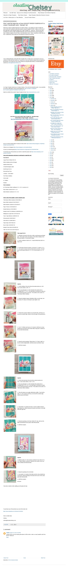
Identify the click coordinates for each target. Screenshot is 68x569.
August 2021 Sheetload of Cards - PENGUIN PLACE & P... (56, 137)
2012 (51, 162)
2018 (51, 155)
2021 (51, 97)
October (52, 102)
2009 (51, 167)
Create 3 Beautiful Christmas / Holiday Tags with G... (56, 107)
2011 (51, 163)
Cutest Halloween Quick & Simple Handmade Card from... (56, 135)
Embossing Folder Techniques (55, 76)
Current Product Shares (30, 17)
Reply (7, 537)
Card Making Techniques (54, 73)
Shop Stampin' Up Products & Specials (46, 13)
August (52, 105)
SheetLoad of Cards (53, 81)
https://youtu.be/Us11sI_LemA (33, 92)
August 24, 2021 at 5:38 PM (15, 532)
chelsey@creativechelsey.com (14, 62)
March (52, 146)
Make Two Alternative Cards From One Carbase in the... (57, 116)
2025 (51, 90)
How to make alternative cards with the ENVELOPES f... (56, 118)
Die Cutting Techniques (53, 75)
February (52, 148)
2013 (51, 160)
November (53, 100)
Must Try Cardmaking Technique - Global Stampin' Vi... (57, 110)
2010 (51, 165)
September (53, 103)
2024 (51, 92)
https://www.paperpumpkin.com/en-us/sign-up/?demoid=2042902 (24, 119)
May (51, 143)
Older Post (43, 557)
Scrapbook (51, 79)
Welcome (5, 13)
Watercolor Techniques (53, 84)
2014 (51, 158)
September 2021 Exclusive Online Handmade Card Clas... (57, 113)
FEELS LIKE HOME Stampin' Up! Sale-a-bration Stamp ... (56, 126)
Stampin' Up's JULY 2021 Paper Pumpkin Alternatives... (56, 132)
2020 (51, 152)
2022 (51, 95)
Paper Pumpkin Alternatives (54, 78)
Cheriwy (7, 532)
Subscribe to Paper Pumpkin (9, 15)
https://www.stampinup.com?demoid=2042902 (13, 511)
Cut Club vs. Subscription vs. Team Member (13, 17)
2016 (51, 157)
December (53, 98)
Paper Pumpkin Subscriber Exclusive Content (39, 15)
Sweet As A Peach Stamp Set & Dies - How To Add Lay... (56, 129)
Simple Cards (52, 82)
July (51, 139)
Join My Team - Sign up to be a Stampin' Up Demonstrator (22, 13)
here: (25, 92)
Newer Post (6, 557)
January (52, 149)
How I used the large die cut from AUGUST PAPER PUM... (56, 121)
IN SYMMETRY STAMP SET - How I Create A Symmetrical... (56, 124)
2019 (51, 153)
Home (24, 557)
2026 (51, 88)
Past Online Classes (22, 15)
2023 (51, 93)
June (52, 141)
